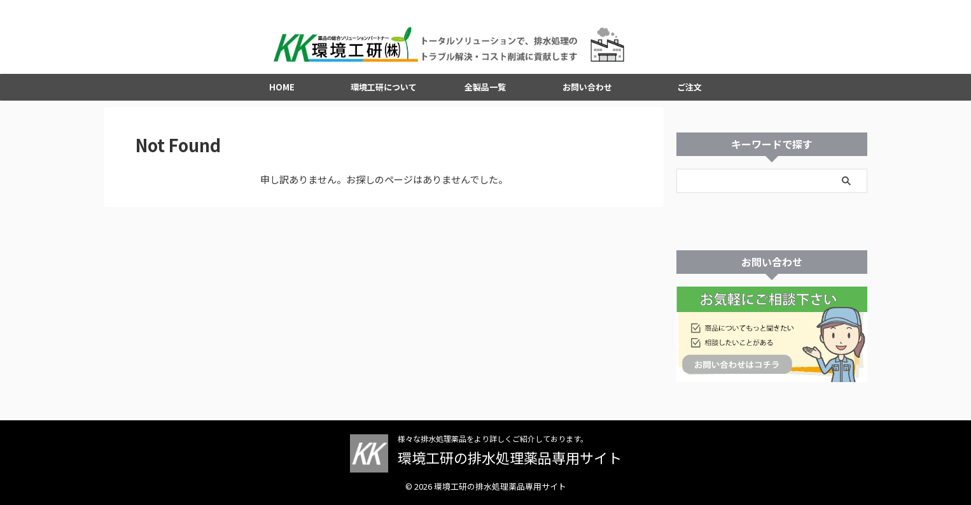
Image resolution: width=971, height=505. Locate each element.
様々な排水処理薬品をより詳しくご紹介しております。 (493, 439)
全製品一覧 (485, 94)
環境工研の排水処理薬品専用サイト (510, 458)
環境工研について (384, 94)
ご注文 (689, 94)
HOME (282, 94)
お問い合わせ (587, 94)
